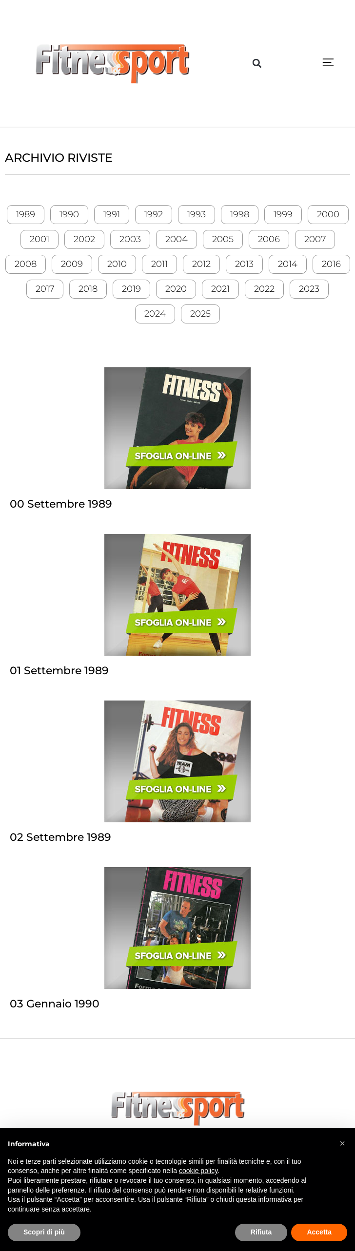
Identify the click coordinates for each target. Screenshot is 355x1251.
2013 (244, 264)
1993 (196, 214)
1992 (153, 214)
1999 (283, 214)
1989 (25, 214)
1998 (239, 214)
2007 (315, 239)
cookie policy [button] (198, 1171)
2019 (131, 289)
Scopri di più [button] (44, 1232)
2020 (176, 289)
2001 (39, 239)
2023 (309, 289)
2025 (200, 313)
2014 (287, 264)
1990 (69, 214)
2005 (223, 239)
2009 (72, 264)
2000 (328, 214)
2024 (155, 313)
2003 (130, 239)
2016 (331, 264)
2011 (159, 264)
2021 (220, 289)
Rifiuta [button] (261, 1232)
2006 (269, 239)
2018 (88, 289)
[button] (257, 63)
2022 (264, 289)
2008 (26, 264)
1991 (111, 214)
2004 (176, 239)
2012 (201, 264)
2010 (117, 264)
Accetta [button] (319, 1232)
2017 (45, 289)
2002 (84, 239)
